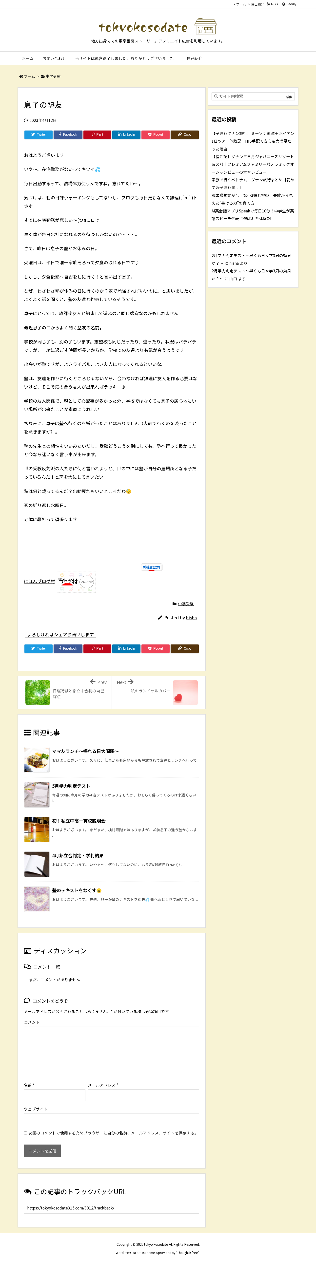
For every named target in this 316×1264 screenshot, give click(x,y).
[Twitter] (38, 135)
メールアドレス (103, 1085)
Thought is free (187, 1252)
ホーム (241, 3)
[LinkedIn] (126, 135)
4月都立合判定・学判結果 (77, 855)
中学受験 (53, 76)
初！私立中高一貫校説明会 (78, 820)
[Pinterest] (97, 135)
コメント (32, 1022)
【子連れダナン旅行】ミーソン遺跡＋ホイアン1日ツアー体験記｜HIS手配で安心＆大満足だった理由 (253, 141)
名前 (29, 1085)
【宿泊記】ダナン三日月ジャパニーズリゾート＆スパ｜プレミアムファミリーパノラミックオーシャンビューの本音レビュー (253, 164)
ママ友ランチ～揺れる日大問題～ (85, 751)
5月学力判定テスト (71, 786)
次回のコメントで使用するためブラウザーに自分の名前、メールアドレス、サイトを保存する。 (113, 1133)
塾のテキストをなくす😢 (77, 890)
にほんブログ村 (39, 581)
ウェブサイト (36, 1109)
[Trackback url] (111, 1208)
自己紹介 (257, 3)
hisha (191, 618)
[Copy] (185, 135)
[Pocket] (155, 135)
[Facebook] (68, 135)
